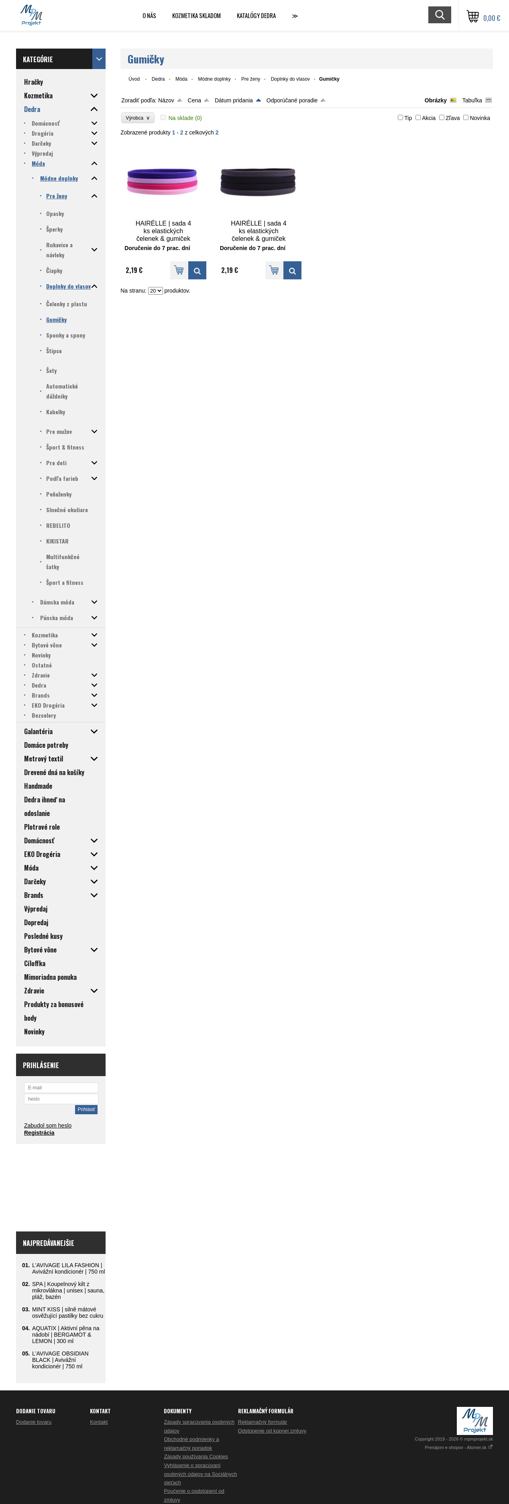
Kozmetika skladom (196, 15)
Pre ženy (250, 79)
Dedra (158, 79)
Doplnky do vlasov (290, 79)
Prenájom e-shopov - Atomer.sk (459, 1447)
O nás (149, 15)
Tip (408, 118)
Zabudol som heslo (47, 1125)
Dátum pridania (234, 100)
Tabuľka (472, 100)
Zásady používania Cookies (196, 1456)
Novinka (480, 118)
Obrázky (436, 100)
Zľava (453, 118)
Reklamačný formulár (262, 1422)
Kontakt (99, 1422)
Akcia (429, 118)
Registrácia (39, 1133)
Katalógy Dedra (256, 15)
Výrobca (138, 118)
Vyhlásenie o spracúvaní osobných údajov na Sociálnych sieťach (200, 1474)
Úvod (134, 79)
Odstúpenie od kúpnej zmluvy (272, 1431)
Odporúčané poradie (292, 100)
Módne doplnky (214, 79)
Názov (166, 100)
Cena (194, 100)
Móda (181, 79)
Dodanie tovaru (33, 1422)
